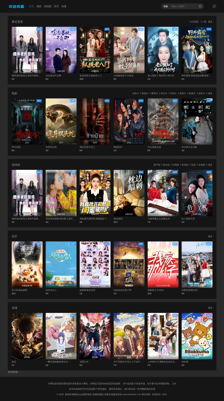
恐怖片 (183, 93)
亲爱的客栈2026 (190, 290)
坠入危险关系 (188, 218)
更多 (210, 21)
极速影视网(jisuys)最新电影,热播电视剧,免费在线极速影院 (93, 394)
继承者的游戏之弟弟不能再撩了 (27, 75)
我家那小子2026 (156, 290)
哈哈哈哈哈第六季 (122, 290)
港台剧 (166, 165)
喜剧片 (145, 93)
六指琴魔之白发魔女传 (159, 218)
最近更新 (146, 394)
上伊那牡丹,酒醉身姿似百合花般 (163, 361)
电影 (39, 6)
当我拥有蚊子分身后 (124, 75)
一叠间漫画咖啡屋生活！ (58, 361)
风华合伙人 (51, 290)
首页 (31, 6)
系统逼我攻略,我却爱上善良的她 (61, 218)
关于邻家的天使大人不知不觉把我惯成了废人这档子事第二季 (129, 361)
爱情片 (154, 93)
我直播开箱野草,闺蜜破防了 (93, 218)
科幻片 (164, 93)
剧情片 (192, 93)
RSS (164, 394)
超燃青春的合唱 (87, 290)
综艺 (56, 6)
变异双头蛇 (51, 147)
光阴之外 (84, 361)
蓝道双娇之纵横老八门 (91, 75)
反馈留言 (156, 394)
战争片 (202, 93)
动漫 (63, 6)
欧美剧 (185, 165)
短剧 (193, 165)
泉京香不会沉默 (189, 147)
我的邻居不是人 (87, 147)
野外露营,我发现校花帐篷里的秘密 (197, 75)
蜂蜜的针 (118, 147)
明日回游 (16, 147)
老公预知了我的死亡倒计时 (161, 75)
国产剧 (156, 165)
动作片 (135, 93)
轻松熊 (185, 361)
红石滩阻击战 (154, 147)
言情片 (173, 93)
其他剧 (202, 165)
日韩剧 (175, 165)
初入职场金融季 (19, 290)
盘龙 (14, 361)
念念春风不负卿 (53, 75)
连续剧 (48, 6)
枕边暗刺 (118, 218)
